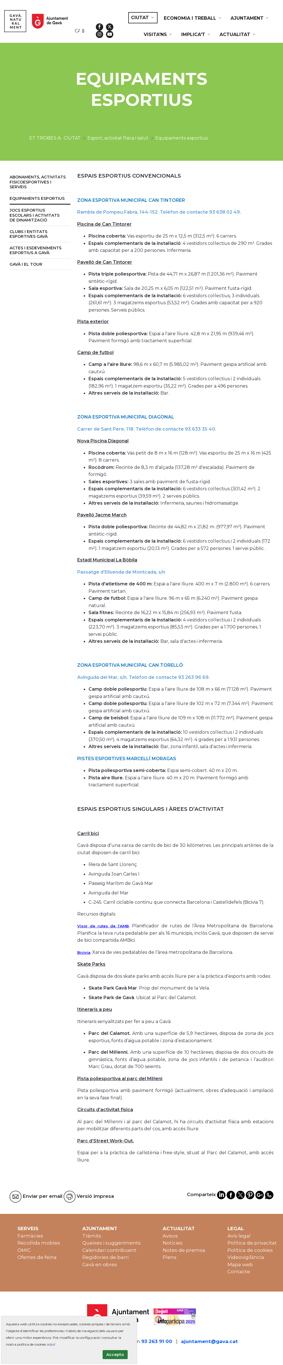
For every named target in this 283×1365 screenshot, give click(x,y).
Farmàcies (30, 1236)
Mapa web (240, 1264)
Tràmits (91, 1236)
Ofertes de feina (37, 1257)
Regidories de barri (105, 1257)
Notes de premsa (184, 1250)
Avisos (170, 1236)
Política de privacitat (252, 1243)
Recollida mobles (38, 1243)
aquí (51, 1344)
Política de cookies (250, 1250)
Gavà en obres (99, 1264)
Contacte (238, 1271)
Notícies (173, 1243)
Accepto (115, 1354)
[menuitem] (143, 17)
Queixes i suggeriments (111, 1243)
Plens (169, 1257)
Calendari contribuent (109, 1250)
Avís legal (239, 1236)
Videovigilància (245, 1257)
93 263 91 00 (156, 1341)
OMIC (24, 1250)
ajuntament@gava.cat (209, 1341)
